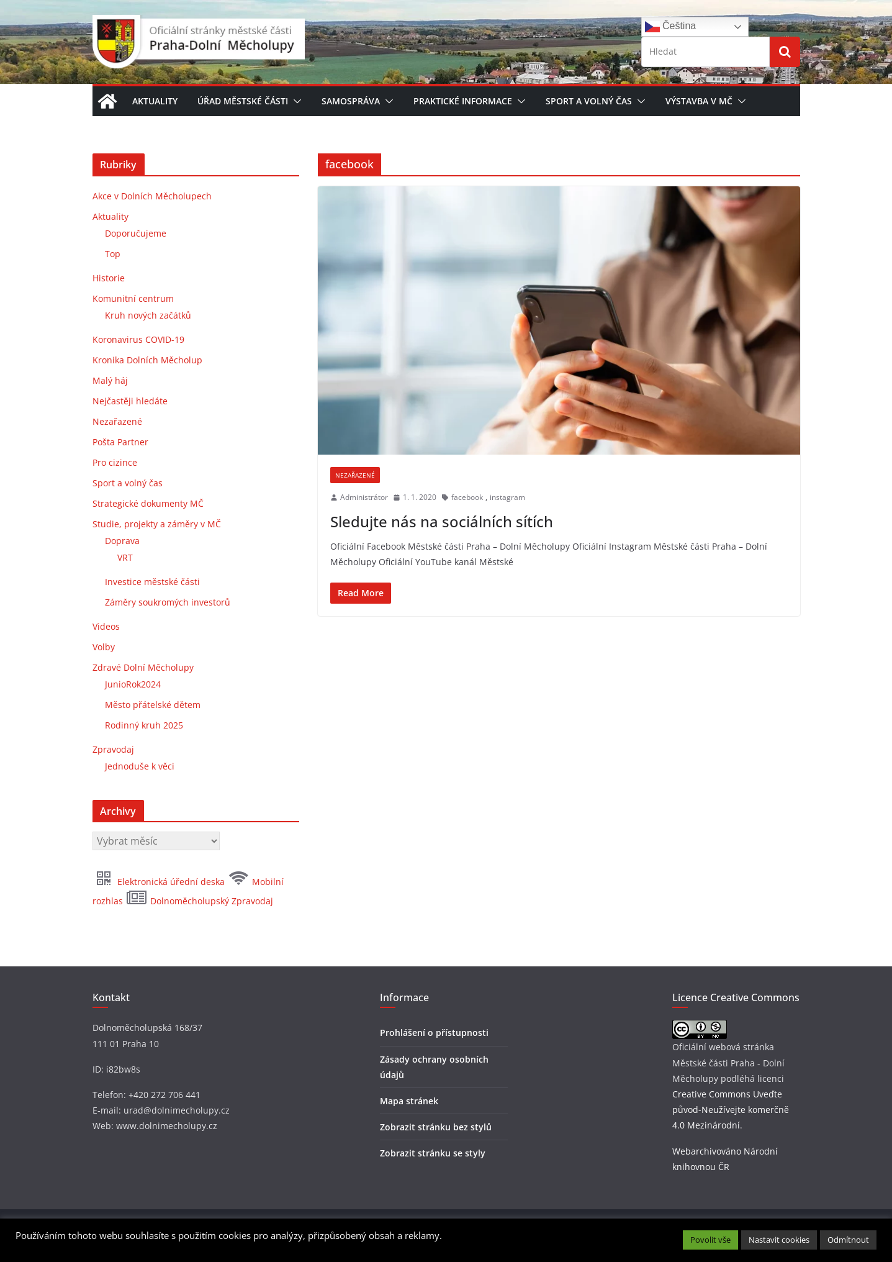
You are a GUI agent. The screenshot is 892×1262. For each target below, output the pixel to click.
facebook (467, 497)
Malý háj (110, 380)
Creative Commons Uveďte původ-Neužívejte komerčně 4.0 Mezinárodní (730, 1109)
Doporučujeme (135, 233)
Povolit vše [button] (710, 1239)
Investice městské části (152, 582)
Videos (106, 626)
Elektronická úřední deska (159, 881)
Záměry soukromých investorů (167, 602)
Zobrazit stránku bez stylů (436, 1127)
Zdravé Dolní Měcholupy (143, 667)
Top (112, 254)
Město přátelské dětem (152, 704)
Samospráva (351, 101)
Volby (103, 647)
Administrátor (364, 497)
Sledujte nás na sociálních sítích (441, 521)
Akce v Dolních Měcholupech (152, 196)
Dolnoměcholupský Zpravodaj (199, 901)
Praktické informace (462, 101)
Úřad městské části (242, 101)
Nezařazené (355, 475)
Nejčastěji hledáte (130, 401)
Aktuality (155, 101)
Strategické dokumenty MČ (148, 503)
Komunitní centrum (133, 298)
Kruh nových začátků (148, 315)
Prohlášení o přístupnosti (434, 1032)
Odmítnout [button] (848, 1239)
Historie (108, 278)
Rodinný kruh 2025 (144, 725)
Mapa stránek (409, 1101)
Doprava (122, 541)
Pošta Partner (120, 442)
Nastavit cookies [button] (779, 1239)
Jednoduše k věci (139, 766)
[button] (295, 101)
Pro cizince (114, 462)
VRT (125, 557)
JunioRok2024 (133, 684)
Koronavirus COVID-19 (138, 339)
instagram (507, 497)
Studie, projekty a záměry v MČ (156, 524)
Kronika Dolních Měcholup (147, 360)
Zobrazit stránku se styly (432, 1153)
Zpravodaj (113, 749)
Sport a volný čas (589, 101)
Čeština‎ (670, 26)
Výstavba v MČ (698, 101)
